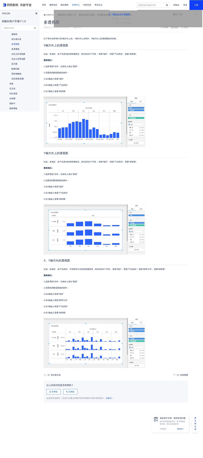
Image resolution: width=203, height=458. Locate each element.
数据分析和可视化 (87, 15)
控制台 (176, 5)
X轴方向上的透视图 (180, 27)
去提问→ (110, 402)
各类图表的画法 (104, 15)
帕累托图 (15, 69)
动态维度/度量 (17, 79)
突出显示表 (56, 379)
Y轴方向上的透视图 (180, 31)
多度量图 (161, 379)
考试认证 (98, 5)
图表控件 (118, 15)
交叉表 (12, 88)
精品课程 (65, 5)
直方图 (14, 64)
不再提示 (163, 429)
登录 (185, 5)
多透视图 (15, 44)
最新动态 (53, 5)
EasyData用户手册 (9, 14)
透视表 (14, 34)
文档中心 (76, 5)
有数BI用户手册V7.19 (66, 15)
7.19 (184, 14)
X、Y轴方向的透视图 (181, 35)
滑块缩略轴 (16, 74)
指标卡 (12, 103)
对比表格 (13, 93)
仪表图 (12, 98)
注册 (196, 5)
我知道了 (180, 429)
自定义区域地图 (18, 54)
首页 (44, 5)
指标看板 (13, 108)
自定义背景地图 (18, 59)
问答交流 (87, 5)
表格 (11, 84)
